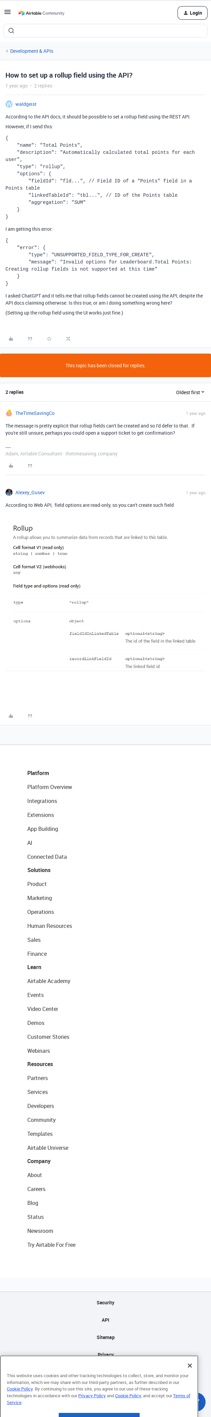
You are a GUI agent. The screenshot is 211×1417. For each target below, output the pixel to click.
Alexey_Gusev (30, 492)
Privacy (106, 1354)
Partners (37, 1078)
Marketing (39, 898)
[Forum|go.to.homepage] (41, 12)
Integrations (42, 801)
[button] (7, 14)
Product (37, 884)
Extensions (40, 815)
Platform (38, 773)
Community (41, 1120)
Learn (34, 967)
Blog (32, 1203)
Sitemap (106, 1337)
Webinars (38, 1050)
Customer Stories (48, 1037)
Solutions (39, 870)
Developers (40, 1106)
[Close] (189, 1379)
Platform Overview (49, 787)
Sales (34, 940)
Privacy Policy (92, 1409)
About (34, 1175)
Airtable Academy (48, 981)
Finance (37, 953)
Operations (40, 912)
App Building (42, 829)
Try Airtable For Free (51, 1245)
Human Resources (49, 926)
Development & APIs (31, 51)
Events (35, 995)
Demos (35, 1023)
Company (39, 1161)
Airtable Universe (47, 1148)
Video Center (42, 1009)
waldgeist (26, 104)
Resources (40, 1064)
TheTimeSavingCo (35, 413)
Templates (40, 1134)
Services (37, 1092)
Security (105, 1302)
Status (35, 1217)
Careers (36, 1189)
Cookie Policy (20, 1402)
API (105, 1320)
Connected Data (47, 856)
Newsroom (40, 1231)
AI (29, 843)
